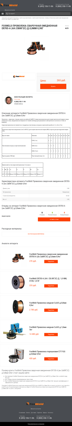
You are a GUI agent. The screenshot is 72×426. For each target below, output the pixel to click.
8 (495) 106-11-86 (45, 6)
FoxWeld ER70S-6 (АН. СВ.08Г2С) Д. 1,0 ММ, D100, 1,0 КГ (48, 279)
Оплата (28, 412)
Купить (53, 86)
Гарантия (39, 412)
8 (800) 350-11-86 (63, 6)
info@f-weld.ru (18, 104)
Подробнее (51, 261)
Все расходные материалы (36, 234)
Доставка (33, 412)
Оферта (45, 412)
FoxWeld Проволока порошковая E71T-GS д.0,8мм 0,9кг (47, 352)
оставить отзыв (54, 219)
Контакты (50, 412)
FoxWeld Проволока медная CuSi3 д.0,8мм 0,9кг (47, 304)
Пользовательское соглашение (36, 424)
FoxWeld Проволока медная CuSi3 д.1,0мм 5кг (47, 328)
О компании (22, 412)
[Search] (38, 13)
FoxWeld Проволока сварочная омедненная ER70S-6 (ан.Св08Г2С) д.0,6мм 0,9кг (48, 255)
